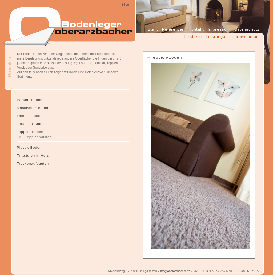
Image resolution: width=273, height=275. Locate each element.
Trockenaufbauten (33, 164)
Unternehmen (245, 36)
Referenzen (173, 29)
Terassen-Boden (31, 124)
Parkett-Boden (29, 100)
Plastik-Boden (29, 148)
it (122, 4)
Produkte (193, 36)
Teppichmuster (38, 137)
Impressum (219, 29)
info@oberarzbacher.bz (175, 271)
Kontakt (196, 29)
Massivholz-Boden (33, 108)
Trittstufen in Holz (33, 156)
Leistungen (217, 36)
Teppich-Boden (30, 132)
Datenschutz (246, 29)
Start (153, 29)
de (127, 4)
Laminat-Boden (30, 116)
